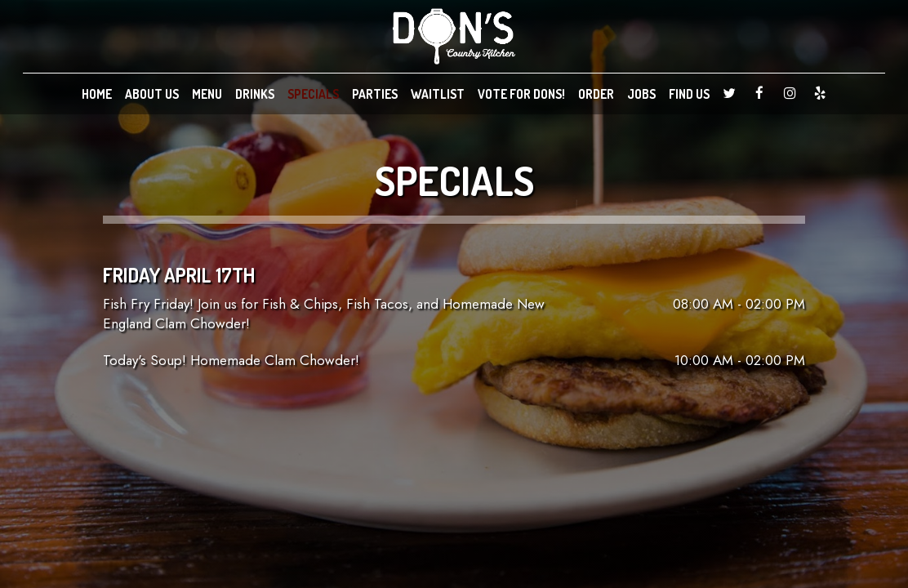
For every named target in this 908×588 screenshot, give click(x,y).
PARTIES (375, 94)
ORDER (596, 94)
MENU (207, 94)
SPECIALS (313, 94)
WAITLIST (438, 94)
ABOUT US (152, 94)
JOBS (641, 94)
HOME (97, 94)
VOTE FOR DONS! (521, 94)
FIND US (689, 94)
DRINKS (254, 94)
